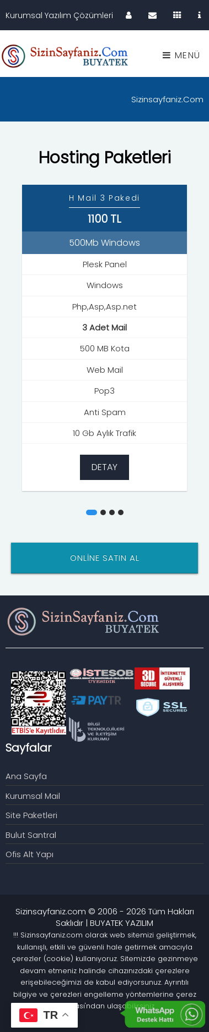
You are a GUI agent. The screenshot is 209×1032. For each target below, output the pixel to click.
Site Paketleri (31, 815)
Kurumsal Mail (33, 796)
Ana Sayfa (26, 776)
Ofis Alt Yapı (29, 854)
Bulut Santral (31, 835)
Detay (104, 467)
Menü (182, 55)
